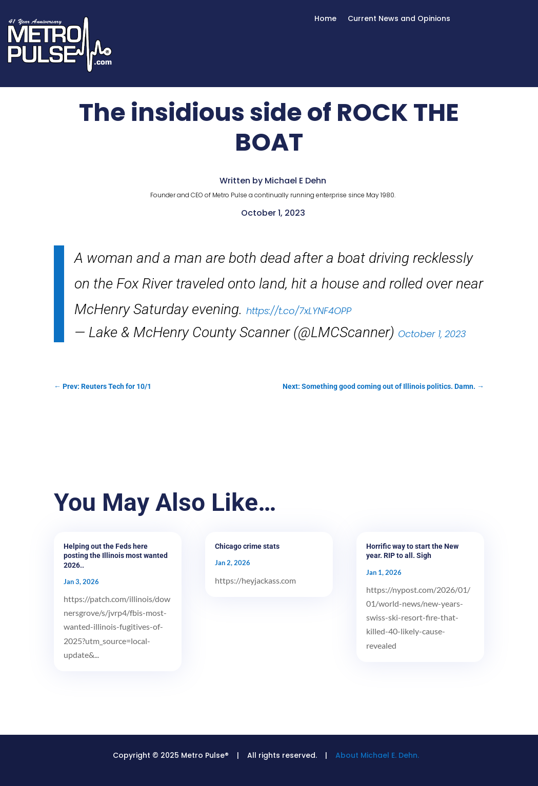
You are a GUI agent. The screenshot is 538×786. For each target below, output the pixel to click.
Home (325, 19)
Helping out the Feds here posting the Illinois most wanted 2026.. (116, 555)
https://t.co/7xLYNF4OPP (298, 310)
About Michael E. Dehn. (377, 755)
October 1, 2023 (432, 333)
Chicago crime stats (247, 546)
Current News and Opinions (399, 19)
